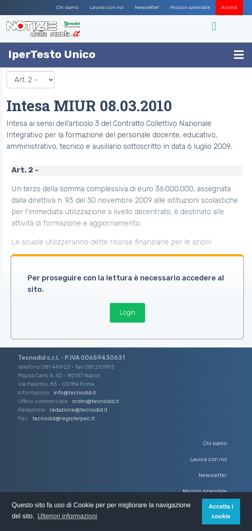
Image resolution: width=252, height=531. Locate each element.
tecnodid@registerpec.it (63, 418)
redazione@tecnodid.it (78, 409)
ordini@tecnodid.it (95, 401)
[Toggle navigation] (215, 26)
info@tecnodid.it (75, 392)
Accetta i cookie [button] (221, 511)
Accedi (229, 7)
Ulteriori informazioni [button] (68, 516)
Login (127, 312)
